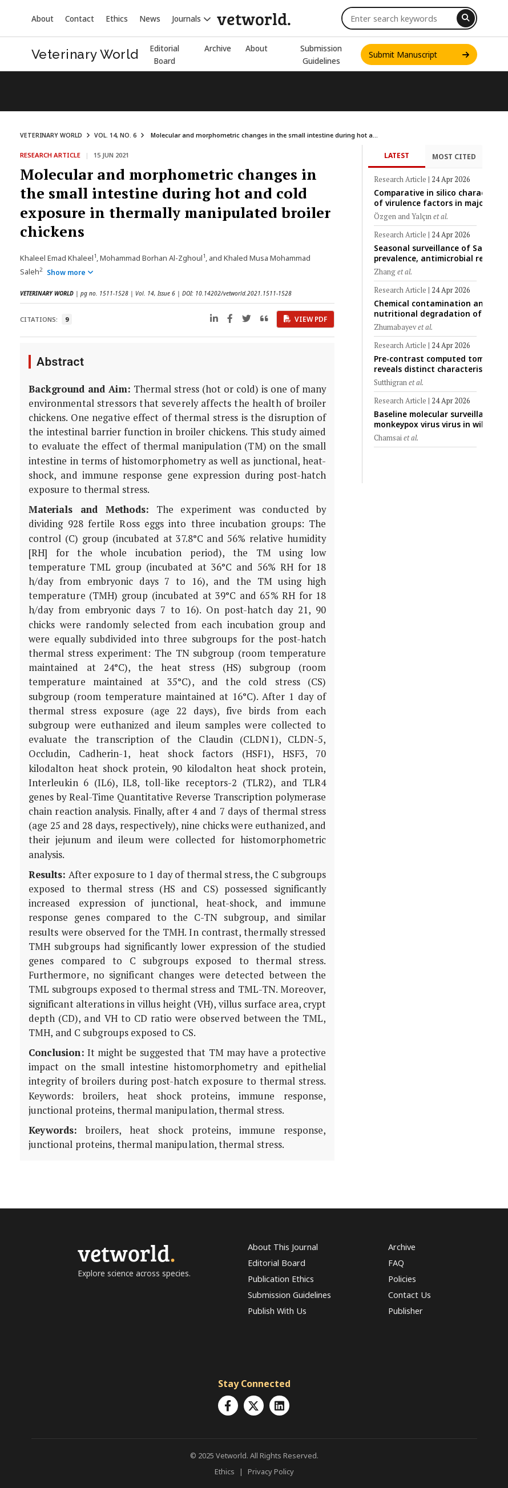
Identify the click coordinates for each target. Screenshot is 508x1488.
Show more (70, 272)
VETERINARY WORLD (51, 135)
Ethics (117, 18)
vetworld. (254, 18)
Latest (396, 155)
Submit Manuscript (419, 54)
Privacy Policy (271, 1471)
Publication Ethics (281, 1278)
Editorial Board (276, 1262)
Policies (402, 1278)
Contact (79, 18)
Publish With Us (277, 1310)
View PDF (305, 319)
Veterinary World (85, 54)
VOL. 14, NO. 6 (115, 135)
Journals (191, 18)
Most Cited (454, 156)
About (42, 18)
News (149, 18)
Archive (217, 48)
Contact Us (409, 1294)
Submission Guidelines (289, 1294)
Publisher (405, 1310)
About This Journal (283, 1247)
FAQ (396, 1262)
